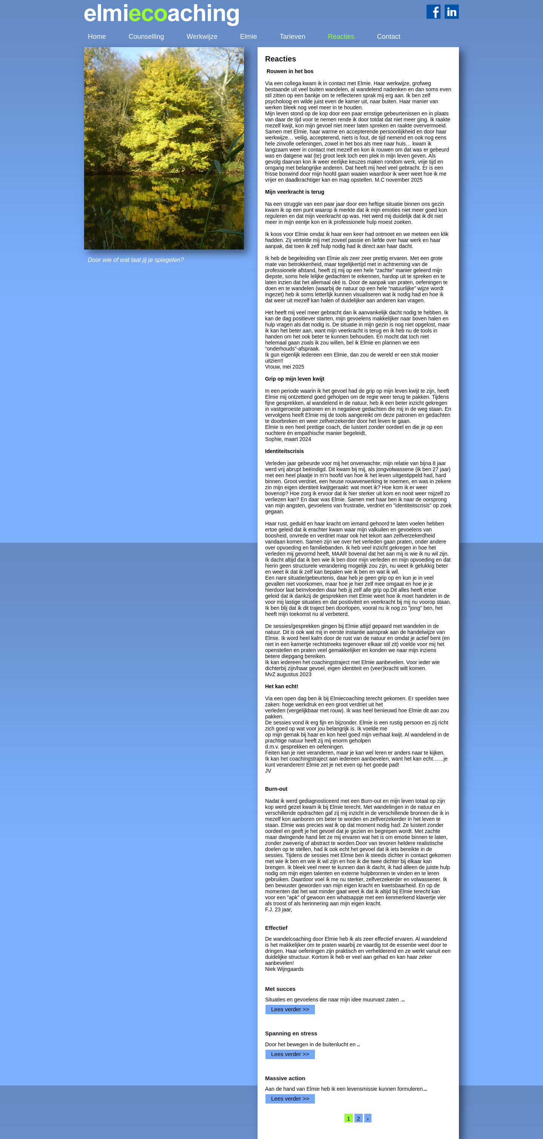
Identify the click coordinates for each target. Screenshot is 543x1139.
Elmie (248, 36)
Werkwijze (202, 36)
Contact (388, 36)
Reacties (341, 36)
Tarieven (292, 36)
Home (97, 36)
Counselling (146, 36)
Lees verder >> (290, 1009)
